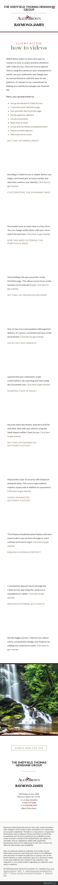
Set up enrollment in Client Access (26, 103)
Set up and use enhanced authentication (29, 126)
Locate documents (19, 118)
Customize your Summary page (25, 107)
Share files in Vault (19, 122)
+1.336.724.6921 (30, 800)
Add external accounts (21, 134)
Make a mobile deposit (21, 130)
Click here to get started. (38, 234)
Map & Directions (28, 808)
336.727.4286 (30, 802)
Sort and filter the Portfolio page (25, 111)
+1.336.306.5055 (29, 805)
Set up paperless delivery (22, 115)
